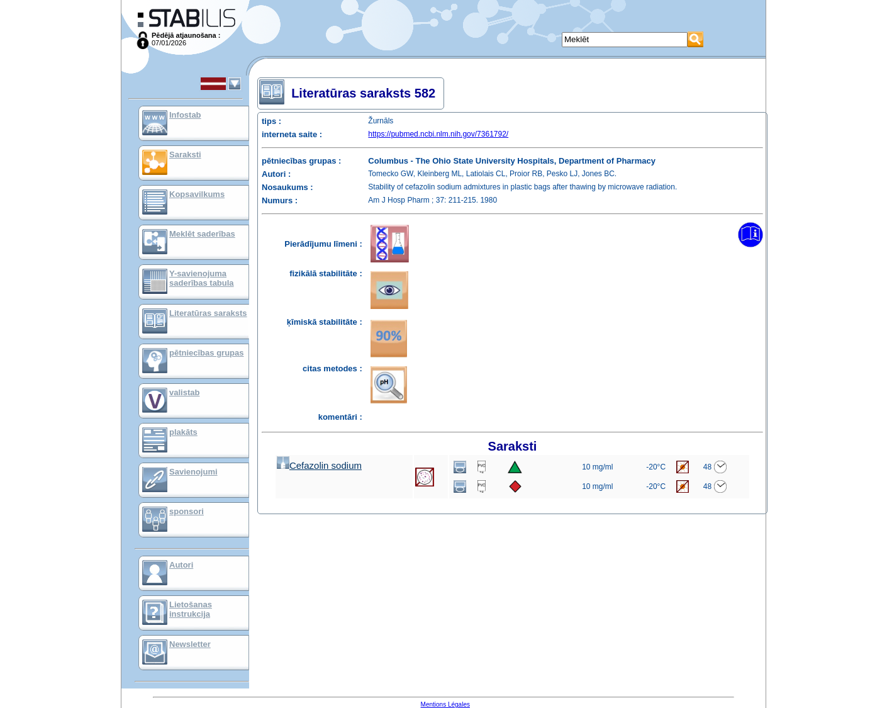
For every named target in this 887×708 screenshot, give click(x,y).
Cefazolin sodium (319, 465)
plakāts (183, 432)
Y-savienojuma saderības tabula (201, 278)
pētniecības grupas (206, 352)
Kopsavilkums (197, 194)
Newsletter (190, 644)
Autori (181, 565)
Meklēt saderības (202, 234)
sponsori (186, 511)
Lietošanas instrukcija (190, 609)
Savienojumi (193, 471)
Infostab (185, 115)
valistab (184, 392)
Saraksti (185, 154)
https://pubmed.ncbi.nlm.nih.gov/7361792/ (438, 134)
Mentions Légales (445, 704)
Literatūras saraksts (208, 313)
